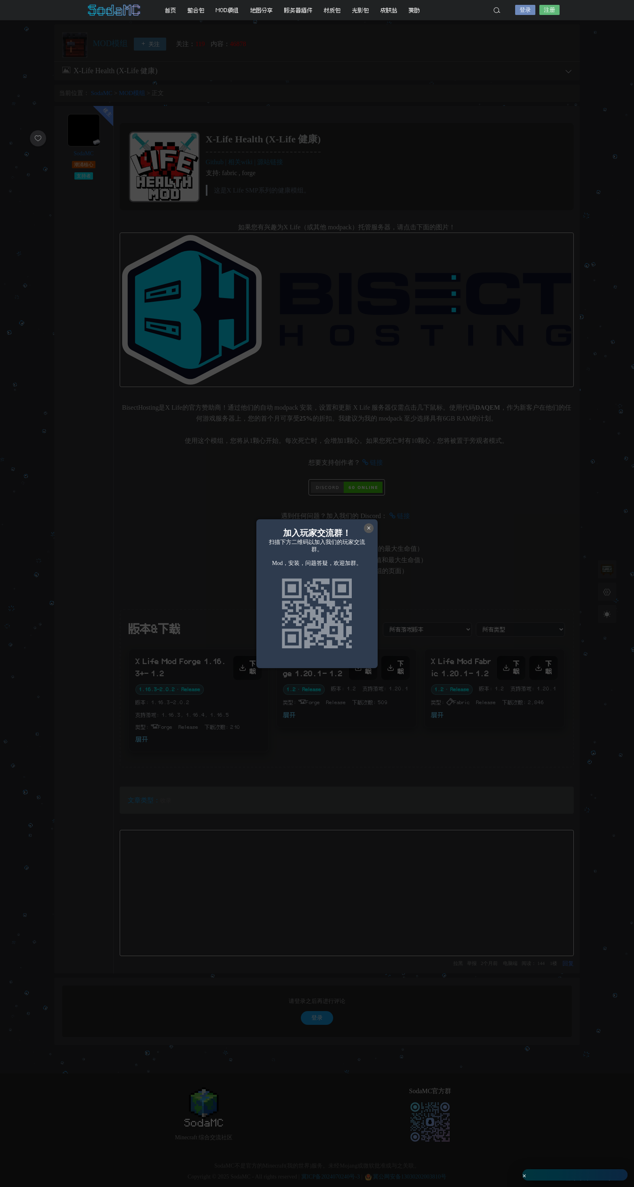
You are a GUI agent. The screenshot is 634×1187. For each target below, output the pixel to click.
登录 (525, 10)
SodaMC (114, 10)
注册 (549, 10)
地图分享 (261, 10)
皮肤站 (388, 10)
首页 (170, 10)
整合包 (196, 10)
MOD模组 (227, 10)
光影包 (360, 10)
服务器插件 (298, 10)
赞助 (414, 10)
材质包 (332, 10)
